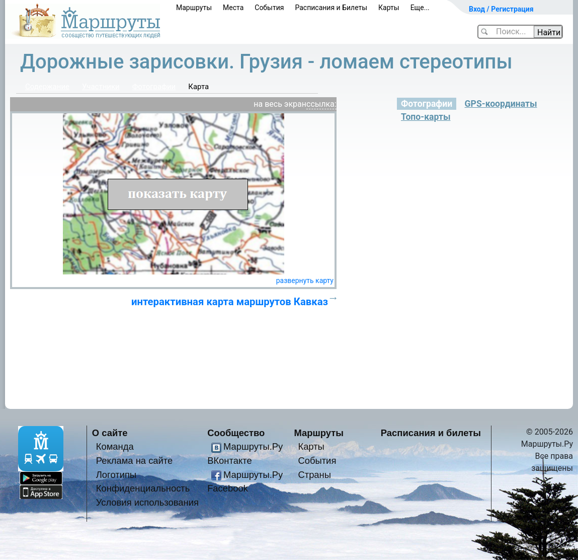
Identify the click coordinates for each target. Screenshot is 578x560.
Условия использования (147, 502)
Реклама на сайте (134, 460)
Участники (101, 86)
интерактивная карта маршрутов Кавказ (229, 302)
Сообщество (236, 433)
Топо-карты (425, 117)
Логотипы (116, 474)
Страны (314, 474)
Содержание (47, 86)
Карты (388, 8)
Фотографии (154, 86)
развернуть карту (305, 280)
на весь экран (280, 104)
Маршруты (194, 8)
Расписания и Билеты (331, 8)
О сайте (110, 433)
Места (233, 8)
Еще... (420, 8)
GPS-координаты (501, 104)
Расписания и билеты (431, 433)
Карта (198, 86)
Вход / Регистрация (501, 9)
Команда (115, 446)
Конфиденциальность (143, 488)
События (269, 8)
